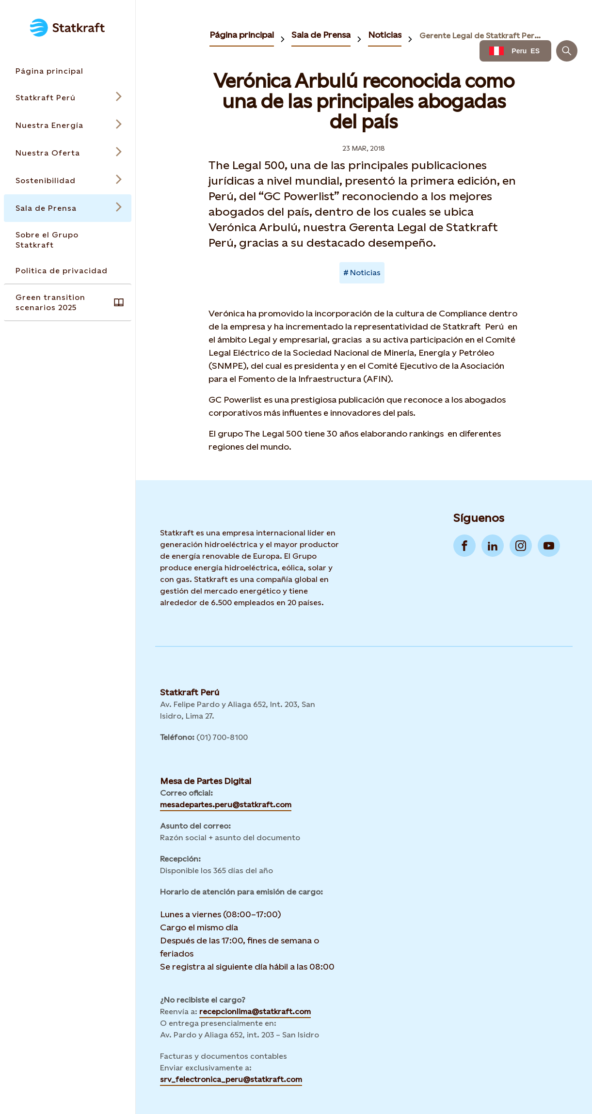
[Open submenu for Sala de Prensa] (67, 208)
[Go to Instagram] (521, 545)
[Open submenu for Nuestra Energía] (67, 125)
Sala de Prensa (321, 35)
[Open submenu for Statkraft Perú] (67, 97)
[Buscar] (566, 51)
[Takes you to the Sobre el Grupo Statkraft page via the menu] (67, 240)
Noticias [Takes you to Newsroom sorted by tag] (365, 272)
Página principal (241, 35)
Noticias (384, 35)
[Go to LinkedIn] (492, 545)
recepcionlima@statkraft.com (255, 1011)
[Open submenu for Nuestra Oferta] (67, 153)
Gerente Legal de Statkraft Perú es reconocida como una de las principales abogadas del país (481, 35)
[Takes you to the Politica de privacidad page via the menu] (67, 270)
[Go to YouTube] (549, 545)
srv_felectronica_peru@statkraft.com (231, 1079)
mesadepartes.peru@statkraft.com (225, 804)
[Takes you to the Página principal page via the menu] (67, 71)
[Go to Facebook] (464, 545)
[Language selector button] (515, 51)
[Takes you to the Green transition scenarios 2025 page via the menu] (67, 302)
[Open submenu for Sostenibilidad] (67, 180)
